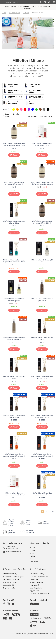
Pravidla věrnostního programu (13, 576)
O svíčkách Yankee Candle (39, 576)
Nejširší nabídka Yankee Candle (11, 522)
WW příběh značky (36, 582)
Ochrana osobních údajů (11, 579)
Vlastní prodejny (11, 532)
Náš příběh (34, 579)
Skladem (8, 116)
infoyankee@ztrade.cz (13, 552)
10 (53, 512)
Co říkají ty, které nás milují (39, 594)
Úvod (4, 13)
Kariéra (32, 556)
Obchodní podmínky (10, 574)
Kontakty (33, 547)
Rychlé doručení (46, 523)
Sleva (7, 114)
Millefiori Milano (14, 13)
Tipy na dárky (34, 591)
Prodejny (33, 550)
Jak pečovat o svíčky (37, 574)
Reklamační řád (8, 585)
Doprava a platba (9, 588)
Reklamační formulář (10, 582)
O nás (32, 553)
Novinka (16, 114)
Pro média (33, 559)
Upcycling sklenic (36, 588)
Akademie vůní (35, 585)
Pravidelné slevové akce (30, 532)
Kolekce (26, 13)
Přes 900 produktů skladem (29, 522)
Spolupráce (34, 562)
